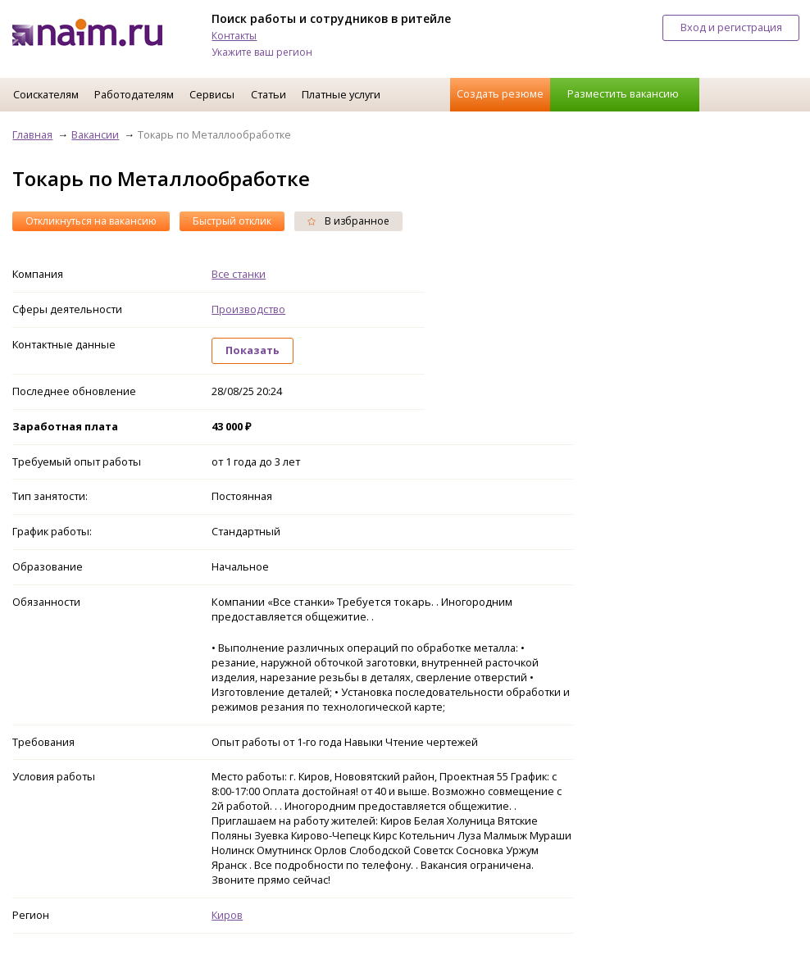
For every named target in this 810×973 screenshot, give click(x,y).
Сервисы (211, 94)
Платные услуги (341, 94)
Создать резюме (500, 93)
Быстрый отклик (232, 221)
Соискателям (46, 94)
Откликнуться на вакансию (91, 221)
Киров (227, 914)
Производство (248, 309)
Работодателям (134, 94)
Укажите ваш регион (262, 52)
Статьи (268, 94)
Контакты (234, 36)
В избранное (348, 221)
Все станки (239, 273)
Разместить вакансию (623, 93)
